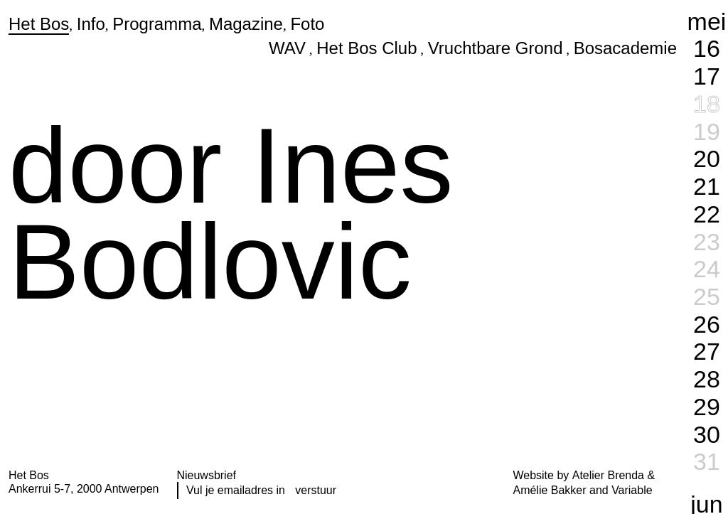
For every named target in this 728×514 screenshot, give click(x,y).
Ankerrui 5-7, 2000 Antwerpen (84, 489)
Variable (631, 490)
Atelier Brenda (608, 475)
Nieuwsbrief (207, 475)
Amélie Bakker (550, 490)
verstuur (315, 490)
